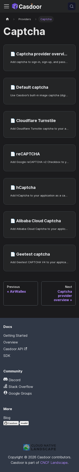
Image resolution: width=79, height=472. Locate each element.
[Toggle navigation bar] (6, 6)
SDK (6, 356)
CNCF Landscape (54, 462)
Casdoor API (15, 349)
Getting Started (15, 335)
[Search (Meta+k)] (72, 6)
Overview (10, 342)
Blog (6, 418)
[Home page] (7, 19)
